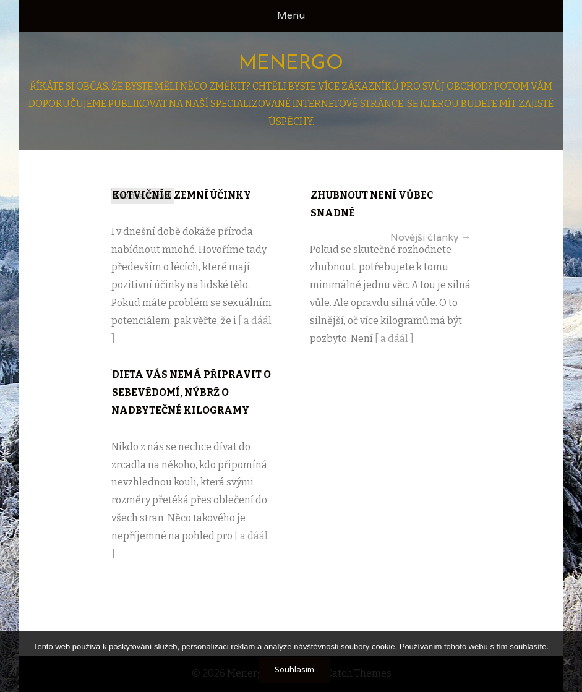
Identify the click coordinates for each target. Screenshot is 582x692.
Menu (291, 15)
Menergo (291, 64)
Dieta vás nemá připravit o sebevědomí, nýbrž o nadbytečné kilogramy (191, 392)
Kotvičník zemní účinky (181, 195)
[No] (566, 662)
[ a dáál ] (394, 338)
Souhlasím (294, 669)
